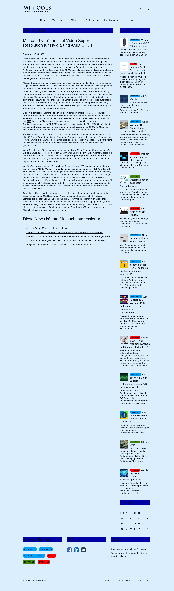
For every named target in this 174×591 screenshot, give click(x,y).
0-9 (122, 513)
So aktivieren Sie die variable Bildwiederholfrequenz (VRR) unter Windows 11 (134, 380)
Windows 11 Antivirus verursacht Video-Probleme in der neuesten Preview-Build (64, 232)
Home (43, 20)
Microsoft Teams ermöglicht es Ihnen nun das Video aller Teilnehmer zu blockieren (65, 240)
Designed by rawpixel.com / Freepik (128, 549)
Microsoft (27, 83)
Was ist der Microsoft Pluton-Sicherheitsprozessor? (134, 475)
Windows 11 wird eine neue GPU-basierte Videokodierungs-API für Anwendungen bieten (68, 236)
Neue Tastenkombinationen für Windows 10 (139, 238)
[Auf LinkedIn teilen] (76, 550)
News (42, 30)
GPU (90, 113)
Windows (57, 20)
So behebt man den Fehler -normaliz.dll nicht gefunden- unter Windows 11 (135, 267)
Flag (57, 156)
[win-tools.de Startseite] (37, 8)
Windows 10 (46, 549)
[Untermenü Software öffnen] (97, 20)
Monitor (145, 154)
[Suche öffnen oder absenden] (141, 9)
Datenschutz (125, 581)
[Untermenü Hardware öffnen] (117, 20)
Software (91, 20)
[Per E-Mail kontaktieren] (83, 550)
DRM (101, 143)
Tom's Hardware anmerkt (39, 166)
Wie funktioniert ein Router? (137, 211)
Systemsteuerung (38, 186)
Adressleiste (35, 156)
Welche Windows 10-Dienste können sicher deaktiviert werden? (135, 126)
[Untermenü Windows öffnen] (64, 20)
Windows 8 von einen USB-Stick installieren (140, 43)
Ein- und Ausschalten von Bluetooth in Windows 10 (133, 417)
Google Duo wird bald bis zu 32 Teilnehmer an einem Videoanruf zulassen (61, 244)
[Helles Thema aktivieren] (148, 9)
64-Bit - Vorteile (139, 97)
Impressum (143, 581)
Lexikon (128, 20)
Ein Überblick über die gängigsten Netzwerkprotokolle (134, 181)
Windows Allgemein (34, 556)
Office (74, 20)
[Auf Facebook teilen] (69, 550)
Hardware (110, 20)
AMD (29, 121)
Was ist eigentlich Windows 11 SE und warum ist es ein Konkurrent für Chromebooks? (134, 305)
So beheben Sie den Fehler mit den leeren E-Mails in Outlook (133, 69)
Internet (81, 196)
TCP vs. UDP (139, 443)
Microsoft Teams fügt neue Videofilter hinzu (46, 228)
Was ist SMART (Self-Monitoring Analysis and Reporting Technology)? (135, 342)
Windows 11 (30, 549)
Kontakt (108, 581)
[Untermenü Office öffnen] (79, 20)
